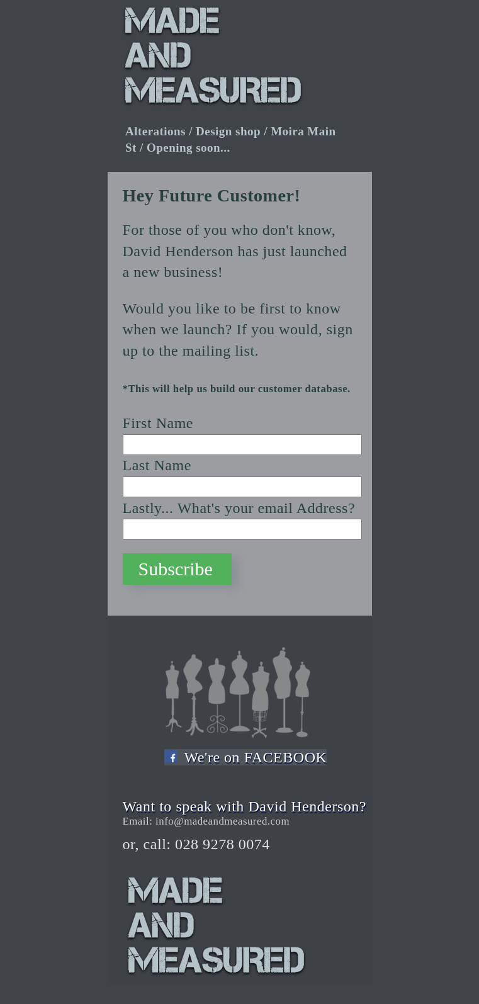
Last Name (157, 465)
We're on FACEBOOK (255, 757)
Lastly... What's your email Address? (239, 508)
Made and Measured (248, 929)
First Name (158, 423)
